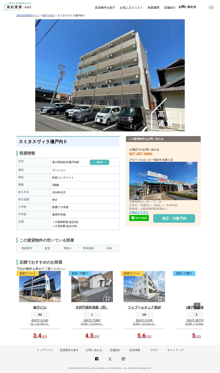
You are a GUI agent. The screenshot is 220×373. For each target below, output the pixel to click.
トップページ (45, 350)
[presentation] (197, 306)
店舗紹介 (170, 7)
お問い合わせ (94, 350)
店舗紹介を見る (138, 212)
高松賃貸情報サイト (28, 15)
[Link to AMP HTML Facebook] (96, 360)
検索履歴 (153, 7)
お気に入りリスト (131, 7)
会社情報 (134, 350)
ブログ (154, 350)
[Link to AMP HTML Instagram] (123, 360)
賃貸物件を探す (105, 7)
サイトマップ (175, 350)
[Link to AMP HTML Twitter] (110, 359)
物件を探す (48, 15)
